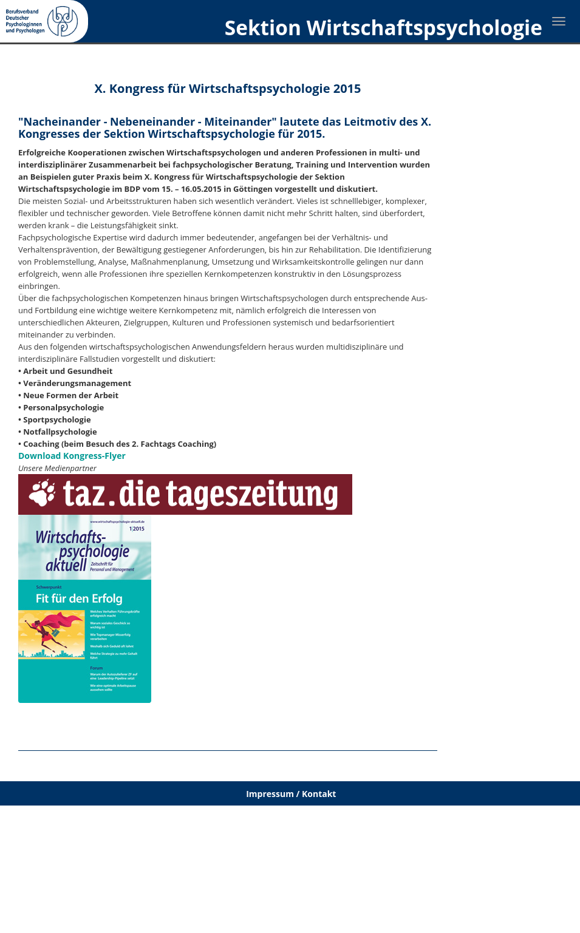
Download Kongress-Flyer (72, 455)
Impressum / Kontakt (291, 793)
